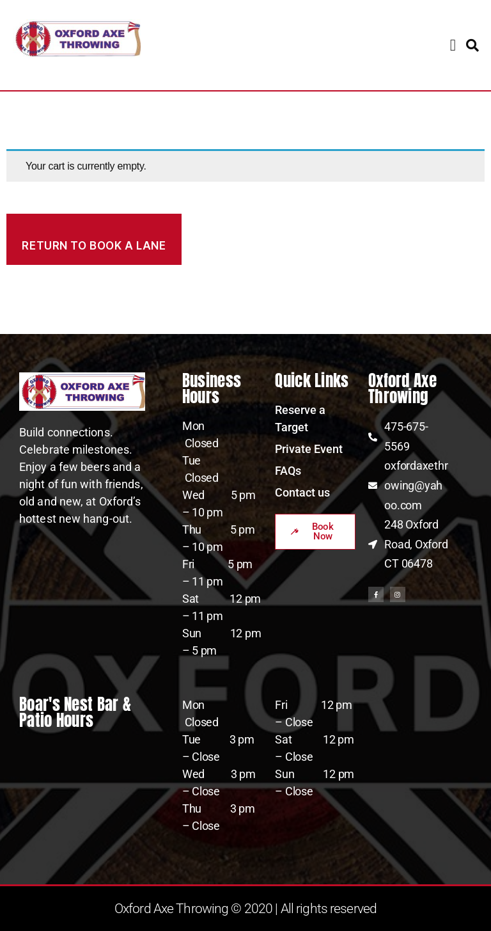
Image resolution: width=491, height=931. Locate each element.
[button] (453, 45)
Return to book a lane (94, 245)
